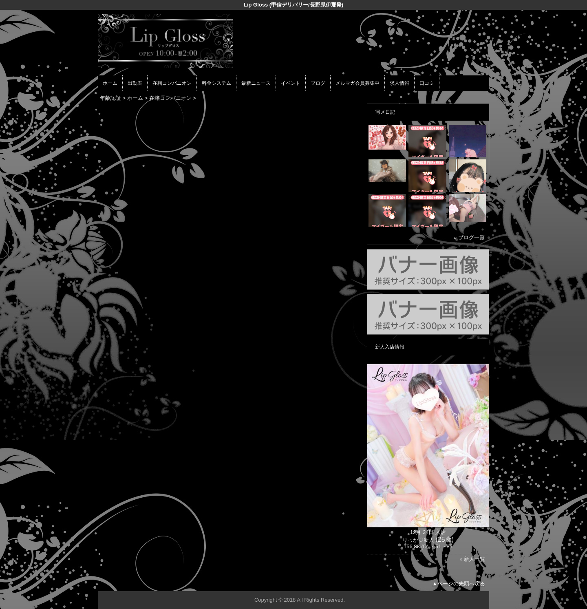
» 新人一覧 (472, 559)
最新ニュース (256, 83)
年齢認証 (110, 98)
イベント (290, 83)
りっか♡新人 (418, 540)
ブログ (318, 83)
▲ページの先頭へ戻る (458, 583)
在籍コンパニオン (172, 83)
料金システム (216, 83)
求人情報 (399, 83)
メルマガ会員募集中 (357, 83)
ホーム (110, 83)
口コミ (426, 83)
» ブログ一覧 (469, 237)
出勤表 (135, 83)
